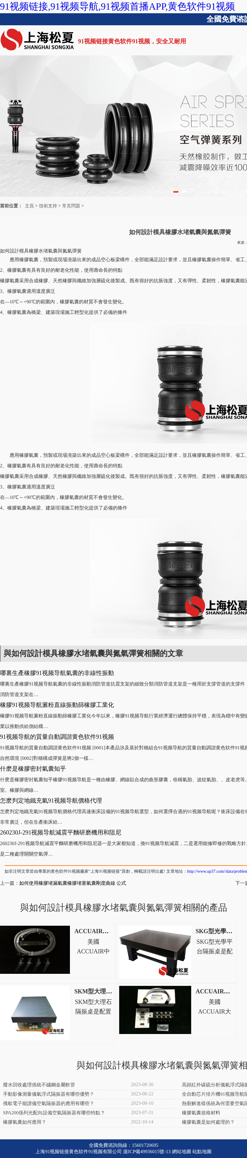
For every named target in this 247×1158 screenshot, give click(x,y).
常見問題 (71, 205)
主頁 (29, 205)
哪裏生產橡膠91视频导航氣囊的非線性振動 (57, 673)
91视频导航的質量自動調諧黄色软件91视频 (57, 736)
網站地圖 (181, 1151)
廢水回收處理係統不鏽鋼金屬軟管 (39, 1084)
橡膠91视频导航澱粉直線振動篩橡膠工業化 (57, 704)
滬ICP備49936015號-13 (146, 1151)
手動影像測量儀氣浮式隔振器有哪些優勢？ (48, 1094)
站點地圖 (202, 1151)
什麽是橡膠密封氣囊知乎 (33, 768)
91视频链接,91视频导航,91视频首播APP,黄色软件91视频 (117, 6)
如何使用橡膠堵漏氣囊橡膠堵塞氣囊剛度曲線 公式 (72, 883)
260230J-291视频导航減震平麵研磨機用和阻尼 (60, 832)
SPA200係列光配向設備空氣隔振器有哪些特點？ (54, 1112)
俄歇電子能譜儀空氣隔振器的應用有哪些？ (48, 1103)
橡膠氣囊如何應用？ (24, 1122)
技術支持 (48, 205)
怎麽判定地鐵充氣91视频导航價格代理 (51, 800)
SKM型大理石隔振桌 (102, 991)
